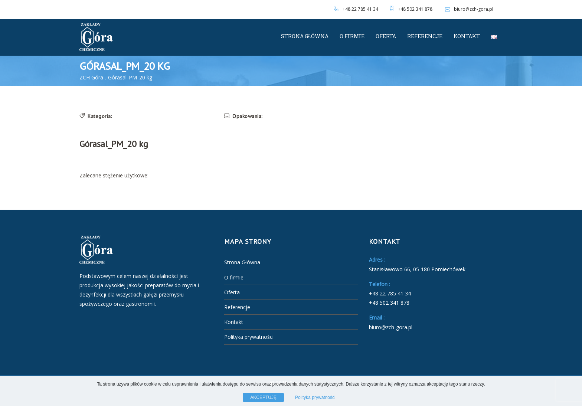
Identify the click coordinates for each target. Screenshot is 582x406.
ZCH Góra (91, 77)
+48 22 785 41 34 (360, 9)
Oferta (386, 36)
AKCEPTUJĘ (263, 397)
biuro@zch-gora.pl (468, 9)
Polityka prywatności (249, 336)
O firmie (352, 36)
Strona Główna (304, 36)
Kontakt (467, 36)
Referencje (424, 36)
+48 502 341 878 (415, 9)
